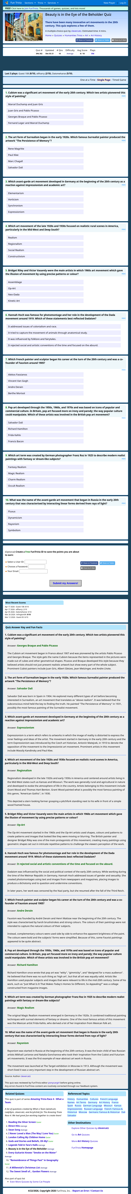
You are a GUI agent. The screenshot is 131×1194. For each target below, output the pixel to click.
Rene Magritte (16, 148)
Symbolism (14, 530)
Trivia (41, 2)
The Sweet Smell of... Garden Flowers (29, 1171)
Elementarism (16, 192)
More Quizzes (85, 1140)
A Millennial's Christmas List (25, 1167)
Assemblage (15, 281)
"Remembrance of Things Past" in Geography (34, 1159)
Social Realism (16, 249)
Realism (12, 237)
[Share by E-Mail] (119, 40)
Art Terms (81, 1102)
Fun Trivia (13, 3)
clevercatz (76, 30)
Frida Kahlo (14, 434)
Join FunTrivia (31, 8)
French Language (109, 1098)
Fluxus (11, 511)
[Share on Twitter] (103, 40)
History (71, 1098)
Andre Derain (15, 386)
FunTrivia (82, 1147)
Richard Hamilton (18, 428)
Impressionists (74, 1108)
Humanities (82, 1098)
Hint (123, 95)
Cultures (94, 1098)
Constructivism (16, 256)
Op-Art (12, 288)
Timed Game (119, 79)
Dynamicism (15, 517)
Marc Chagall (15, 160)
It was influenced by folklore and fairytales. (32, 338)
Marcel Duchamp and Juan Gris (25, 104)
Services (52, 2)
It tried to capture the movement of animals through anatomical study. (47, 332)
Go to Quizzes (81, 1134)
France (115, 1102)
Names (71, 1102)
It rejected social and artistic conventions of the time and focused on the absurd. (53, 345)
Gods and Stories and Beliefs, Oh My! (28, 1141)
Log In (123, 2)
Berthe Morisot (16, 393)
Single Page (103, 79)
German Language (92, 1105)
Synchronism (15, 205)
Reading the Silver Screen (22, 1121)
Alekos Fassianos (17, 374)
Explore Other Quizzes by (90, 1127)
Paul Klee (13, 154)
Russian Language (93, 1108)
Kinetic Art (14, 300)
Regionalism (15, 243)
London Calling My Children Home (26, 1137)
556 (92, 53)
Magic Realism (16, 473)
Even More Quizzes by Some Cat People (30, 1181)
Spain (70, 1105)
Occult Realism (16, 485)
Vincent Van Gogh (18, 380)
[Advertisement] (65, 63)
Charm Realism (16, 479)
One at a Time (87, 79)
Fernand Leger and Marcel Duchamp (28, 122)
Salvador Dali (15, 167)
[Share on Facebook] (86, 40)
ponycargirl (54, 1082)
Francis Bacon (16, 441)
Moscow (83, 1111)
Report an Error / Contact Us (88, 1190)
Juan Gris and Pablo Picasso (23, 110)
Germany (92, 1102)
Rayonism (13, 523)
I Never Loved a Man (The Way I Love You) (30, 1133)
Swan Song (14, 1129)
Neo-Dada (13, 294)
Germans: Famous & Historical (104, 1111)
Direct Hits (14, 1125)
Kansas (117, 1105)
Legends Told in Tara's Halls (23, 1144)
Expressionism (16, 211)
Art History (104, 1102)
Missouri (108, 1105)
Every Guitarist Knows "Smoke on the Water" (32, 1152)
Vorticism (13, 199)
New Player (109, 2)
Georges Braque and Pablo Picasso (27, 116)
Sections (29, 2)
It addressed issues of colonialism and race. (32, 326)
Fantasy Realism (17, 466)
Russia (78, 1105)
